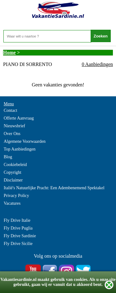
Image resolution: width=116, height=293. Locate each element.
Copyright (12, 172)
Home (9, 52)
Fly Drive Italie (17, 220)
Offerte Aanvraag (19, 118)
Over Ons (12, 133)
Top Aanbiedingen (20, 149)
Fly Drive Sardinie (20, 236)
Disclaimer (13, 180)
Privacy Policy (16, 195)
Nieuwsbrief (14, 126)
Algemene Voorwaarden (24, 141)
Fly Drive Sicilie (18, 243)
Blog (8, 157)
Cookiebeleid (15, 164)
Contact (10, 110)
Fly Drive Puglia (18, 228)
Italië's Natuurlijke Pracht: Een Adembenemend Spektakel (54, 188)
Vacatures (12, 203)
